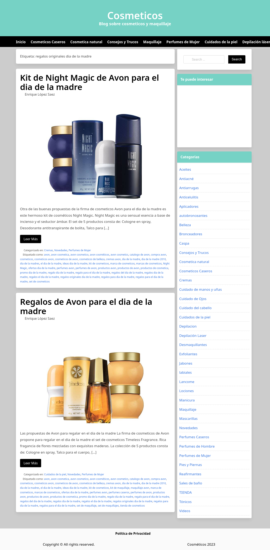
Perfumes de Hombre (197, 446)
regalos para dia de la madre (117, 277)
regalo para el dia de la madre (92, 272)
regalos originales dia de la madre (80, 277)
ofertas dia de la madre (41, 268)
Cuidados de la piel (221, 42)
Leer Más (31, 239)
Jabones (185, 363)
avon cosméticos (99, 254)
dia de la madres (29, 263)
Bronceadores (190, 234)
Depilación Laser (193, 335)
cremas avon (113, 259)
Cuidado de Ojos (192, 298)
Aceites (185, 169)
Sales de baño (190, 483)
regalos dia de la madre (66, 501)
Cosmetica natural (86, 42)
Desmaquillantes (193, 344)
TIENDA (185, 492)
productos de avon (128, 268)
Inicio (21, 42)
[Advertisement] (214, 116)
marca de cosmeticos (122, 263)
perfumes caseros (119, 492)
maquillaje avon (140, 488)
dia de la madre (131, 259)
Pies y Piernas (190, 464)
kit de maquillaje (119, 488)
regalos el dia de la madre (44, 277)
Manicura (187, 400)
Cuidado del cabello (195, 307)
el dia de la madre (51, 263)
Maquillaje (152, 42)
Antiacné (186, 178)
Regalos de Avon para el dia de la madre (86, 306)
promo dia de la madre (33, 272)
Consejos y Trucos (122, 42)
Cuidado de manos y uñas (200, 289)
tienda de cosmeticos (132, 505)
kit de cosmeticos (99, 263)
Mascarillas (188, 418)
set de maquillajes (108, 505)
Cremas (48, 250)
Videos (184, 510)
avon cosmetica (60, 254)
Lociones (186, 390)
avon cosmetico (79, 254)
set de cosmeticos (39, 281)
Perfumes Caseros (194, 437)
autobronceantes (193, 215)
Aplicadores (188, 206)
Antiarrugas (189, 187)
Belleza (185, 224)
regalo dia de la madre (61, 272)
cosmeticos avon (44, 259)
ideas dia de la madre (75, 263)
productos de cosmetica (154, 268)
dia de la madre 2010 (153, 259)
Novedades (60, 250)
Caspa (184, 243)
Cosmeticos (135, 15)
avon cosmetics (119, 254)
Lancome (186, 381)
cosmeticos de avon (66, 259)
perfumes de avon (86, 268)
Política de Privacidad (133, 533)
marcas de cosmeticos (149, 263)
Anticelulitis (188, 197)
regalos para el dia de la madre (57, 505)
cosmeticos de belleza (92, 259)
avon (47, 254)
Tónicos (185, 501)
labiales (185, 372)
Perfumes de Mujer (183, 42)
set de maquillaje (87, 505)
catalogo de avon (139, 254)
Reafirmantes (190, 474)
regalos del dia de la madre (127, 272)
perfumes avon (65, 268)
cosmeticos (26, 259)
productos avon (107, 268)
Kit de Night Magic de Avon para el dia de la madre (89, 82)
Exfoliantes (188, 354)
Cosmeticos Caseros (48, 42)
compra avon (158, 254)
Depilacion (188, 326)
